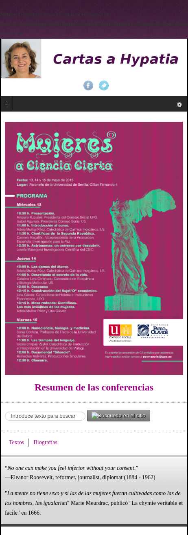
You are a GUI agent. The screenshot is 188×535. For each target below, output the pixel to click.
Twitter (104, 85)
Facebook (88, 85)
